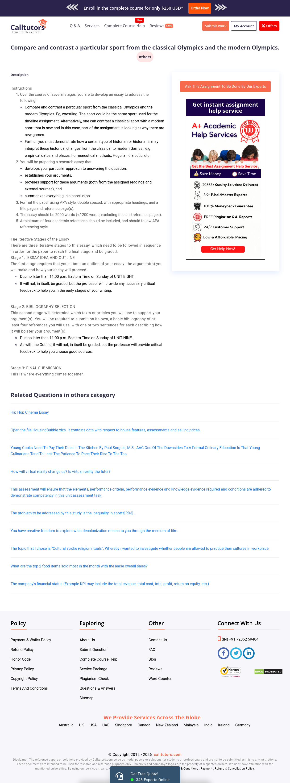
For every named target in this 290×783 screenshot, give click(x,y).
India (208, 725)
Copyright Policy (24, 678)
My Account (244, 26)
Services (92, 25)
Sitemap (87, 698)
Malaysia (191, 725)
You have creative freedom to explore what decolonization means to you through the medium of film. (94, 531)
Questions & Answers (98, 688)
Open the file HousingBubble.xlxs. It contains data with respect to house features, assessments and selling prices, (105, 430)
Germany (242, 725)
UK (81, 725)
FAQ (152, 649)
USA (93, 725)
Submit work (216, 25)
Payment (206, 768)
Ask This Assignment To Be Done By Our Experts (225, 86)
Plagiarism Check (94, 678)
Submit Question (94, 649)
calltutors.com (168, 754)
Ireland (224, 725)
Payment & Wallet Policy (31, 640)
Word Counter (160, 678)
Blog (152, 659)
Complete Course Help (124, 25)
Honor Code (21, 659)
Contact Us (158, 640)
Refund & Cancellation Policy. (235, 768)
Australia (65, 725)
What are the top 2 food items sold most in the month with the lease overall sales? (79, 566)
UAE (105, 725)
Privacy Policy (22, 669)
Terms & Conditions (185, 768)
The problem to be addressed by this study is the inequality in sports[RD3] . (73, 513)
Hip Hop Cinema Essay (30, 412)
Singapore (123, 725)
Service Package (93, 669)
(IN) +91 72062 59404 (238, 639)
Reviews (156, 25)
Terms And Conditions (29, 688)
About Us (87, 640)
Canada (143, 725)
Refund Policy (22, 649)
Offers (269, 26)
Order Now (200, 8)
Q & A (75, 25)
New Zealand (167, 725)
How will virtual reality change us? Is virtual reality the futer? (60, 471)
